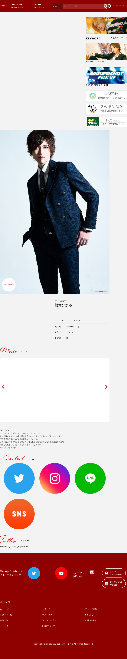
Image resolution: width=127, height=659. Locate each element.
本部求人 (89, 614)
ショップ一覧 (17, 6)
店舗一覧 (4, 620)
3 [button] (104, 292)
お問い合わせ (91, 620)
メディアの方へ (49, 620)
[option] (54, 212)
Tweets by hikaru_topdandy (14, 546)
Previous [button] (3, 384)
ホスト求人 (47, 614)
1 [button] (96, 292)
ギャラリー (5, 626)
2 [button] (100, 292)
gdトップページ (7, 609)
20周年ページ (48, 626)
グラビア (46, 609)
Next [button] (106, 384)
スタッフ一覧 (38, 6)
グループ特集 (91, 609)
